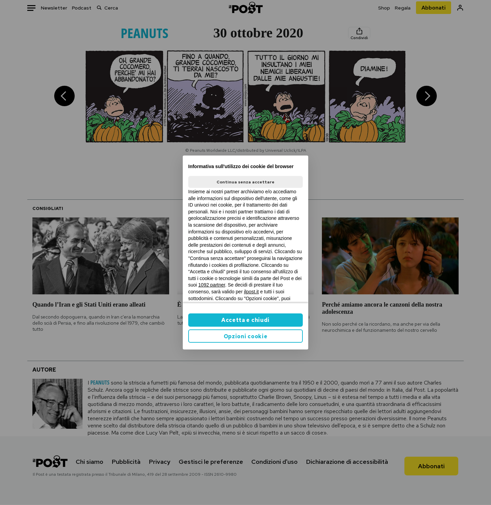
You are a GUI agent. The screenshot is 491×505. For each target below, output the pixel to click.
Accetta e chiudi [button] (245, 320)
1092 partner (211, 285)
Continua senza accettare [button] (245, 182)
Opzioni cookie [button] (246, 336)
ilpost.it (251, 291)
